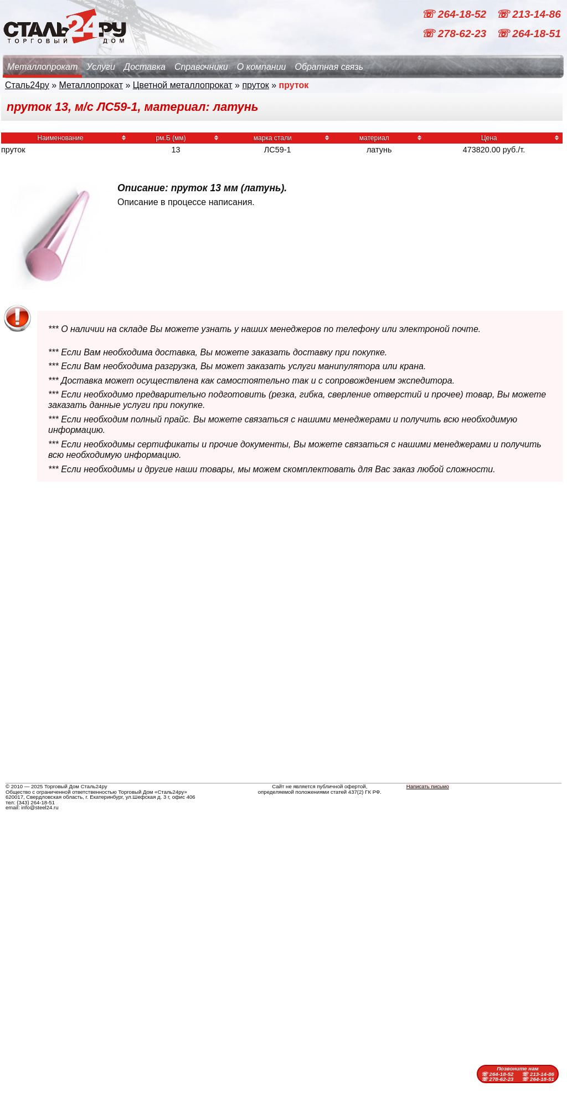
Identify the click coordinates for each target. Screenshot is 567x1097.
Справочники (201, 67)
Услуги (100, 67)
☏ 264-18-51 (528, 33)
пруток (255, 85)
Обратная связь (329, 67)
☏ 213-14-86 (528, 14)
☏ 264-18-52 (455, 14)
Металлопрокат (42, 67)
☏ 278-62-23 (455, 33)
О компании (261, 67)
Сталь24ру (27, 85)
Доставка (145, 67)
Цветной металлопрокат (183, 85)
